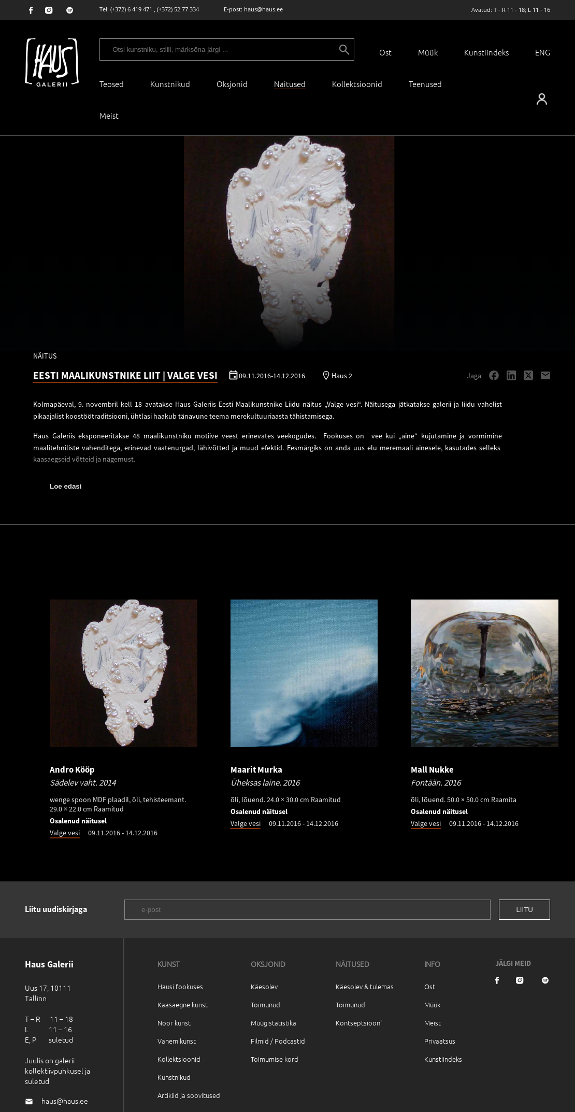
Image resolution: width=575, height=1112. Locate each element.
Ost (385, 52)
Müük (428, 52)
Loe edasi (65, 486)
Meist (432, 1023)
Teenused (425, 83)
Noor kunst (174, 1023)
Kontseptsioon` (359, 1023)
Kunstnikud (170, 83)
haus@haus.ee (263, 9)
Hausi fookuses (180, 986)
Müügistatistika (273, 1023)
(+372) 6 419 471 (131, 9)
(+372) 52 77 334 (178, 9)
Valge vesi (65, 832)
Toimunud (265, 1004)
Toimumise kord (274, 1059)
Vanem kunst (176, 1041)
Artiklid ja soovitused (188, 1095)
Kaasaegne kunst (182, 1004)
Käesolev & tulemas (365, 986)
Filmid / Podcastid (278, 1041)
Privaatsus (439, 1041)
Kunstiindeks (486, 52)
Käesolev (264, 986)
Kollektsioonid (357, 83)
